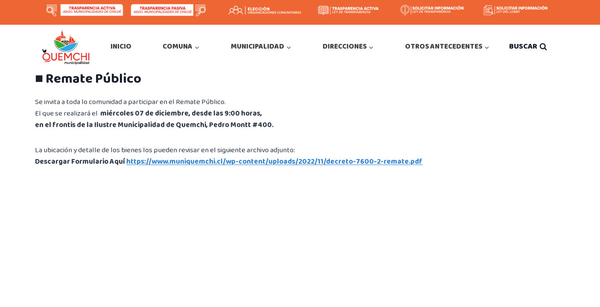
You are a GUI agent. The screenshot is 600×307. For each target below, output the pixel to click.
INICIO (121, 46)
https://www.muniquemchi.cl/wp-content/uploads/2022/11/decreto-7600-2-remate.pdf (274, 162)
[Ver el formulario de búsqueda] (528, 47)
